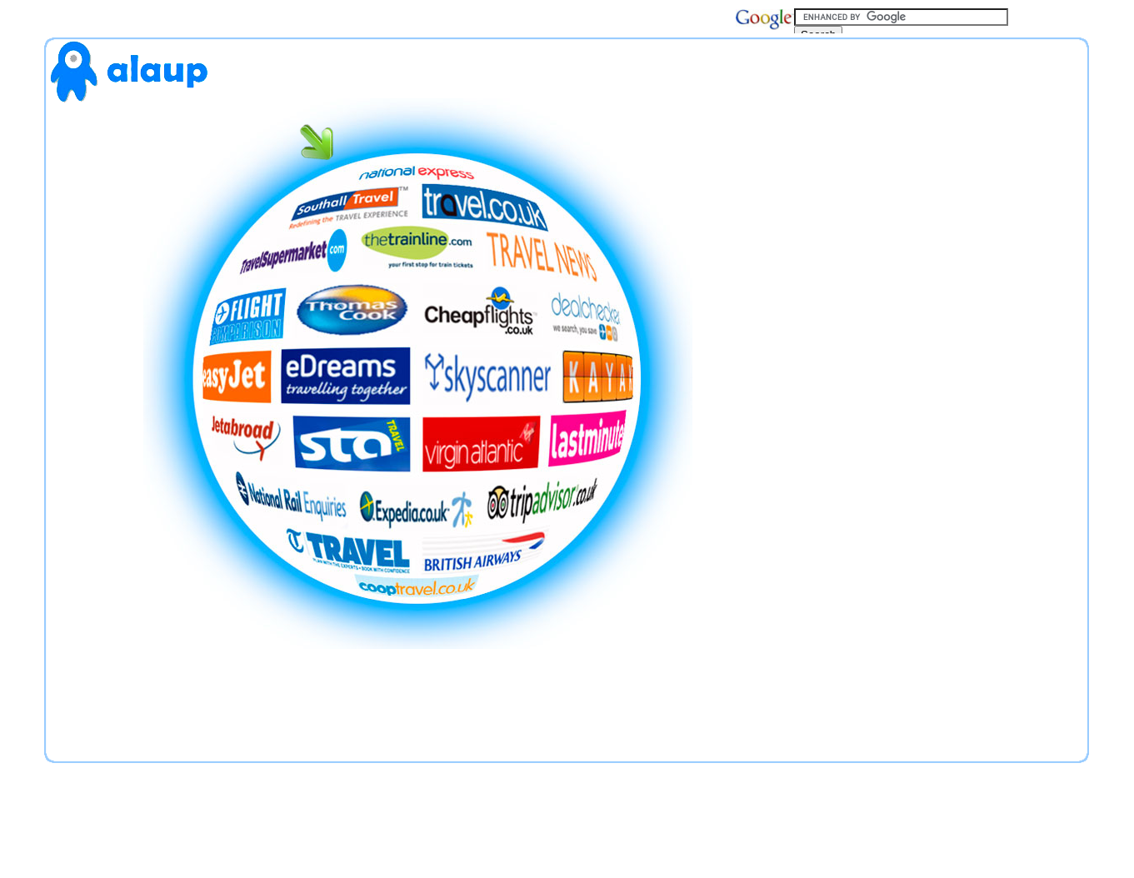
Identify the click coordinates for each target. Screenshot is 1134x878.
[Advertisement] (938, 396)
